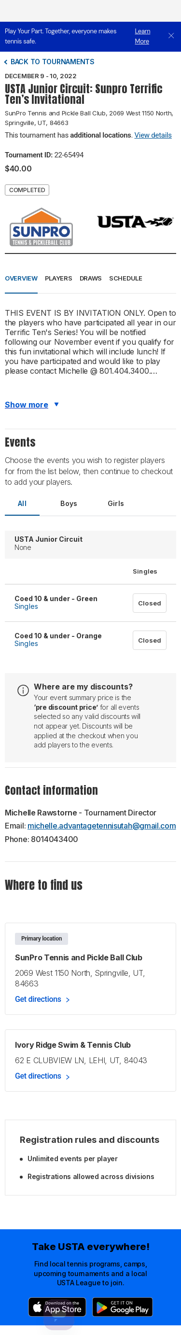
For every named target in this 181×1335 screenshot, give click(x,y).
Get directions (38, 999)
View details (153, 135)
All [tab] (22, 503)
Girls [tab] (116, 503)
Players (58, 278)
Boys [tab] (69, 503)
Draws (91, 278)
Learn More (143, 36)
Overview (21, 278)
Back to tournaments (53, 61)
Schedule (125, 278)
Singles (26, 606)
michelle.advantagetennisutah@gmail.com (102, 825)
